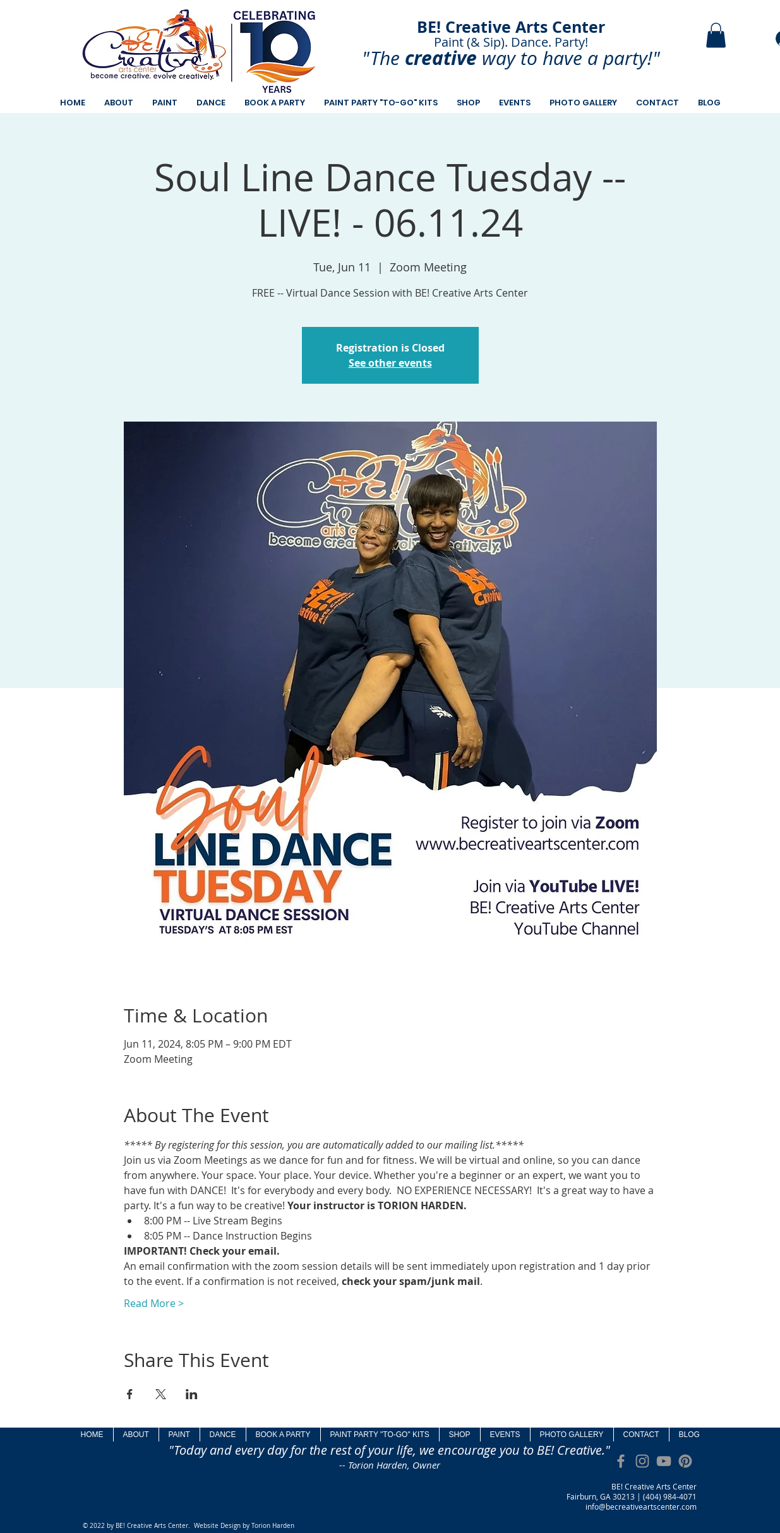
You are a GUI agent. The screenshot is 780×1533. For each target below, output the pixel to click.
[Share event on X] (161, 1394)
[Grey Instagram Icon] (642, 1461)
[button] (715, 35)
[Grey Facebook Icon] (621, 1461)
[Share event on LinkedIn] (192, 1394)
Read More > (154, 1303)
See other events (390, 363)
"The (381, 58)
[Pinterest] (685, 1461)
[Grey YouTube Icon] (664, 1461)
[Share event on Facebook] (130, 1394)
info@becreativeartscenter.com (641, 1506)
